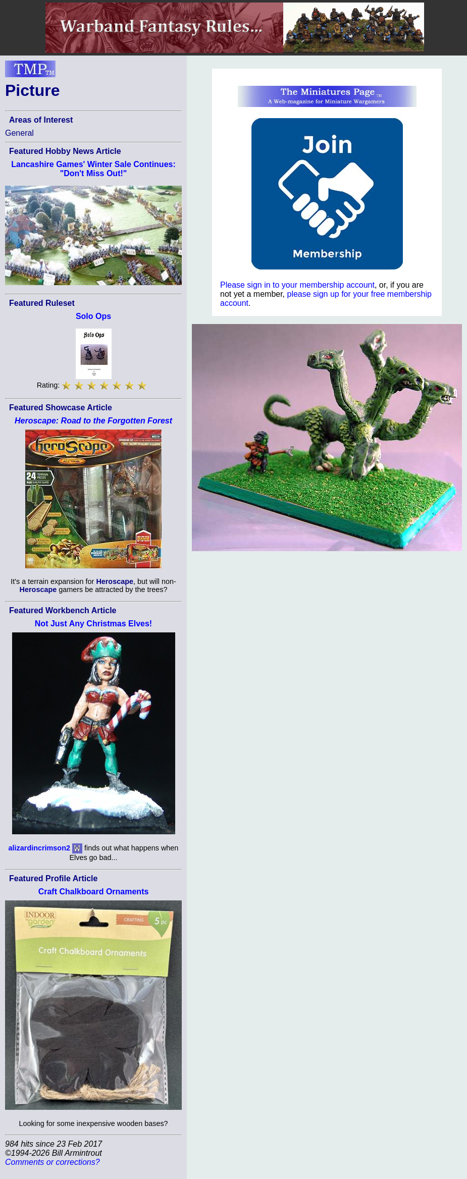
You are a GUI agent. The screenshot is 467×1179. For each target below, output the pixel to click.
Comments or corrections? (52, 1162)
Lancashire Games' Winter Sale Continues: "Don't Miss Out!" (93, 169)
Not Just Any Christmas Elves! (93, 623)
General (19, 133)
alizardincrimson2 (39, 848)
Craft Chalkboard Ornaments (93, 891)
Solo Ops (93, 316)
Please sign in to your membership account (297, 285)
